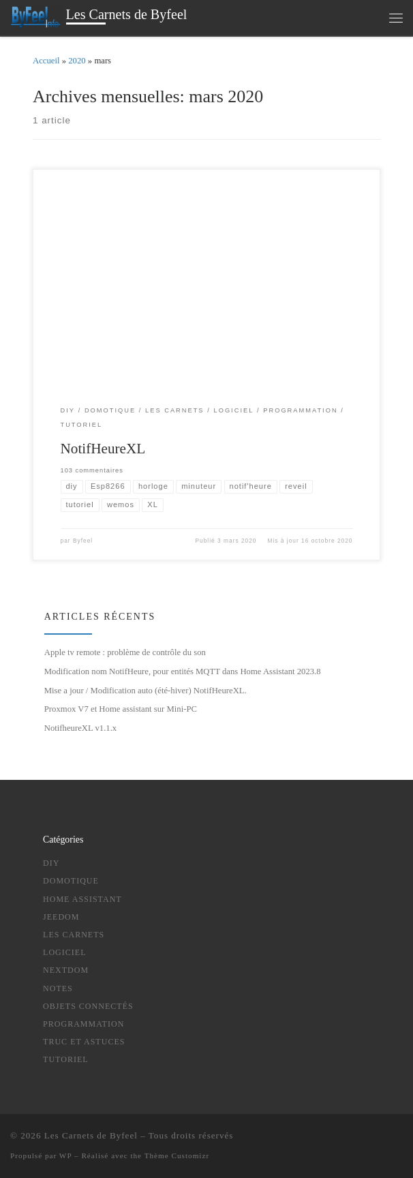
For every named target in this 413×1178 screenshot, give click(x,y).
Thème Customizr (176, 1155)
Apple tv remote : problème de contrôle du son (125, 653)
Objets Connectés (88, 1006)
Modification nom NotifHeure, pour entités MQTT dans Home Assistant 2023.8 (182, 671)
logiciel (64, 952)
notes (58, 988)
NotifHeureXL (103, 448)
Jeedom (61, 917)
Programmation (83, 1024)
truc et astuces (84, 1041)
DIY (51, 863)
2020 (76, 60)
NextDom (66, 971)
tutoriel (66, 1060)
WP (65, 1155)
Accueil (46, 60)
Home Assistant (82, 899)
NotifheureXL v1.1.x (80, 728)
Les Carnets (73, 934)
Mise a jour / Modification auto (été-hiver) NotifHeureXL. (145, 690)
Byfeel (83, 541)
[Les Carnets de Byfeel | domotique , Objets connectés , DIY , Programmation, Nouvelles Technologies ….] (35, 16)
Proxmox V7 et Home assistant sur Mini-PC (120, 709)
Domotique (71, 881)
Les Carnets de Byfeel (91, 1135)
